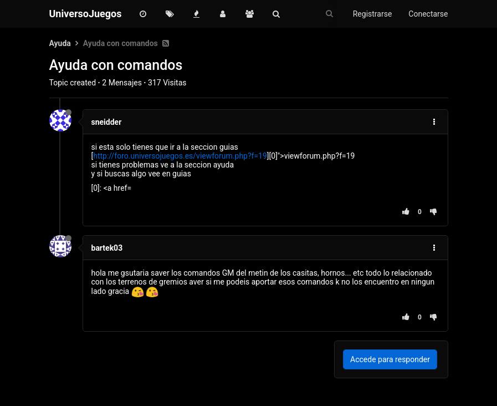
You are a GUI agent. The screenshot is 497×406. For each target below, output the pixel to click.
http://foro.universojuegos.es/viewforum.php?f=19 (180, 155)
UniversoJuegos (85, 13)
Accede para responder (390, 359)
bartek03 (107, 247)
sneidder (106, 122)
